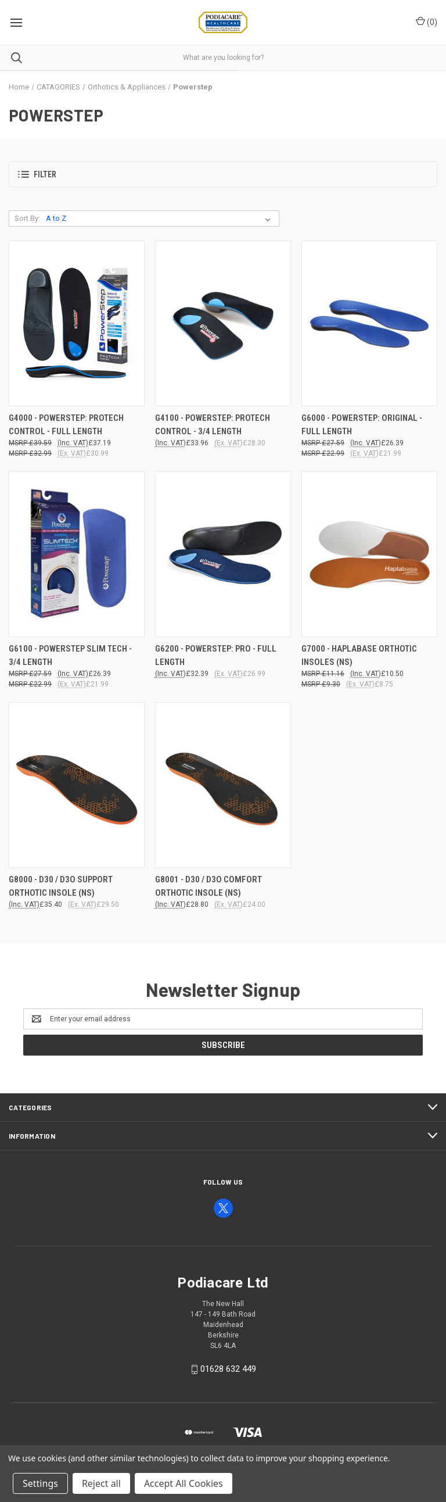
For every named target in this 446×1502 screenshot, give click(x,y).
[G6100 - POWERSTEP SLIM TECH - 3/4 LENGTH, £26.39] (76, 554)
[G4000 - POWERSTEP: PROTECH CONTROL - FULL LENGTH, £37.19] (76, 323)
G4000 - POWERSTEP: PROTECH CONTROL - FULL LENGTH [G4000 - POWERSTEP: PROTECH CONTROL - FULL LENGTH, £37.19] (66, 425)
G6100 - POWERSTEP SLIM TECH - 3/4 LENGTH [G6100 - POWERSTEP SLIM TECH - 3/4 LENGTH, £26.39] (70, 655)
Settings (40, 1483)
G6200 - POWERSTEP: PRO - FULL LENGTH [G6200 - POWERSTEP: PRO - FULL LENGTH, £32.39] (215, 655)
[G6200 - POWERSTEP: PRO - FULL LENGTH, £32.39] (223, 554)
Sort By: (27, 218)
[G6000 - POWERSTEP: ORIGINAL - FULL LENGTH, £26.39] (369, 323)
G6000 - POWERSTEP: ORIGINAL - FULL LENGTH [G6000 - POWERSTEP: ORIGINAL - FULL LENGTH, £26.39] (361, 425)
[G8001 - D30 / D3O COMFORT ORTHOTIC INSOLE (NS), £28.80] (223, 785)
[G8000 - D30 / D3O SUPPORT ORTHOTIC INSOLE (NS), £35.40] (76, 785)
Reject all (101, 1483)
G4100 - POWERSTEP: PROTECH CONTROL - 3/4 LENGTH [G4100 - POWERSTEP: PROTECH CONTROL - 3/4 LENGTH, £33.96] (212, 425)
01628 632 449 (228, 1369)
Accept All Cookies (183, 1483)
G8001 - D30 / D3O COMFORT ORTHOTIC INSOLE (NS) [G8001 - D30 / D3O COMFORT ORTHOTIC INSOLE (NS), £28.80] (208, 886)
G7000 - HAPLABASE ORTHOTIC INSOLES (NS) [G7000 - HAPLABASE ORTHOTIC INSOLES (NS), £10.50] (359, 655)
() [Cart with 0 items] (426, 21)
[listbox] (160, 218)
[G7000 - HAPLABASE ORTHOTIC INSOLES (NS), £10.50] (369, 554)
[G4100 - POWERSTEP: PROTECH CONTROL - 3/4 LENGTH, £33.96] (223, 323)
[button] (223, 174)
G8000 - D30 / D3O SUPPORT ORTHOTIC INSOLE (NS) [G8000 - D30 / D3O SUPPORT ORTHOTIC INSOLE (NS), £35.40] (61, 886)
